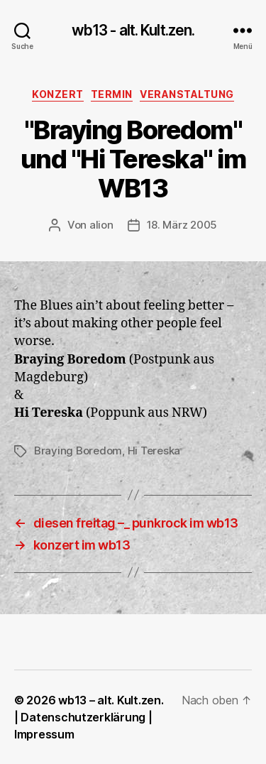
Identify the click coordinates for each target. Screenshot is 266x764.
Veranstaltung (187, 94)
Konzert (58, 94)
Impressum (44, 734)
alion (101, 224)
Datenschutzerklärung (83, 717)
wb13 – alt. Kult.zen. (110, 700)
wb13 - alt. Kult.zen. (133, 30)
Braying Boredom (78, 450)
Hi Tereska (154, 450)
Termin (112, 94)
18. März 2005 (182, 224)
